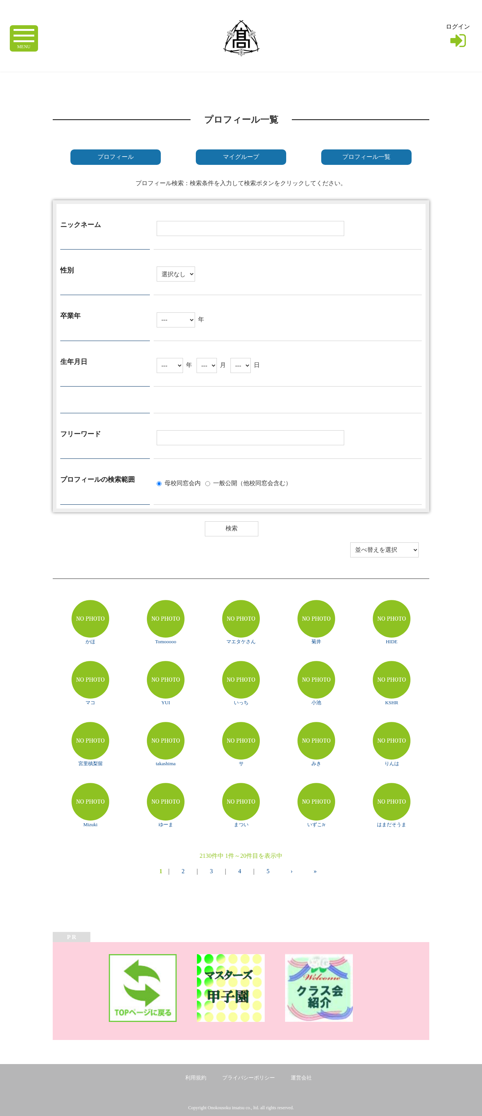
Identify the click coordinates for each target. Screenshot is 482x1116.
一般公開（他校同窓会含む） (252, 483)
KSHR (391, 702)
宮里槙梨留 (90, 763)
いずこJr (316, 824)
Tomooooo (165, 641)
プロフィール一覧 (366, 157)
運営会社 (301, 1078)
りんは (391, 763)
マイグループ (241, 157)
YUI (165, 702)
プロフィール (116, 157)
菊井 (316, 641)
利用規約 (195, 1078)
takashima (166, 763)
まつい (241, 824)
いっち (241, 702)
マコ (90, 702)
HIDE (391, 641)
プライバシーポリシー (248, 1078)
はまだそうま (391, 824)
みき (316, 763)
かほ (90, 641)
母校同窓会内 (183, 483)
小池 (316, 702)
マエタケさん (241, 641)
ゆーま (166, 824)
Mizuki (90, 824)
